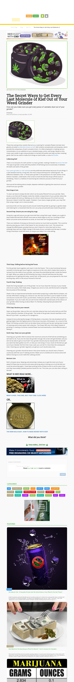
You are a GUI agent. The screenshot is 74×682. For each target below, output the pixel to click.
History (10, 492)
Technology (17, 488)
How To (28, 27)
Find (23, 19)
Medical (40, 495)
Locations (55, 488)
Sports (17, 495)
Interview (50, 492)
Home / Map (16, 19)
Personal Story (29, 492)
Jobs (45, 19)
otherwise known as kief (27, 147)
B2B (9, 488)
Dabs (58, 492)
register (35, 468)
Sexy (55, 495)
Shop (51, 19)
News (47, 488)
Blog (21, 27)
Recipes (48, 495)
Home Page (14, 27)
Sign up (29, 16)
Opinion (41, 492)
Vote (33, 488)
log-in (29, 468)
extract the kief (62, 163)
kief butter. (55, 155)
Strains (39, 19)
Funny (25, 495)
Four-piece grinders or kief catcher (18, 170)
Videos (62, 495)
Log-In (36, 16)
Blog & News (31, 19)
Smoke (32, 495)
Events (57, 19)
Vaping (26, 488)
